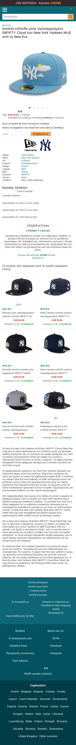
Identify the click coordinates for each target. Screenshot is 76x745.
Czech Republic (28, 699)
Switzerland (56, 728)
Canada (50, 691)
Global (54, 706)
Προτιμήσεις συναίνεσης (20, 653)
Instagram (56, 653)
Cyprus (13, 699)
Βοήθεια (20, 630)
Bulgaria (38, 691)
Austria (15, 691)
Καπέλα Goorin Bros (38, 586)
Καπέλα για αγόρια (38, 595)
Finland (33, 706)
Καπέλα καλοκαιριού (38, 582)
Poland (38, 721)
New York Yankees (30, 158)
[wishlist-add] (31, 298)
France (44, 706)
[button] (29, 107)
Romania (62, 721)
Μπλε (24, 177)
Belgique (26, 691)
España (11, 706)
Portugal (49, 721)
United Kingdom (27, 736)
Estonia (22, 706)
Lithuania (57, 713)
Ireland (29, 713)
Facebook (56, 645)
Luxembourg (16, 721)
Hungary (18, 713)
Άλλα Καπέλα (27, 155)
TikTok (56, 638)
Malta (29, 721)
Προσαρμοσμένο (29, 163)
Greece (64, 706)
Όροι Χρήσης (20, 660)
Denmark (45, 699)
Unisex (24, 166)
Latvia (46, 713)
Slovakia (18, 728)
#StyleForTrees (20, 645)
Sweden (42, 728)
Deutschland (60, 699)
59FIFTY (25, 174)
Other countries (48, 736)
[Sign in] (59, 10)
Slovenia (30, 728)
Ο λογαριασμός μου (20, 638)
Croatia (61, 691)
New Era (6, 25)
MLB (23, 169)
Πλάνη (24, 172)
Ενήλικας (25, 160)
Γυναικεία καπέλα (38, 590)
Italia (38, 713)
